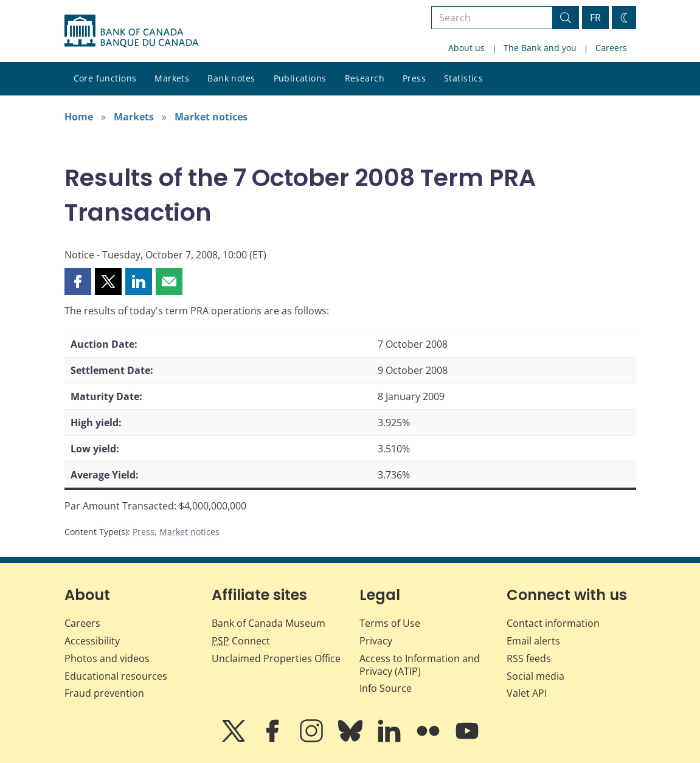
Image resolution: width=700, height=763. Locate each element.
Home (78, 116)
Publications (300, 78)
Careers (611, 48)
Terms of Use (389, 623)
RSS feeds (529, 658)
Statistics (463, 78)
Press (414, 78)
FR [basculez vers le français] (595, 17)
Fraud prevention (104, 693)
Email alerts (533, 640)
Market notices (211, 116)
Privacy (375, 640)
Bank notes (231, 78)
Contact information (553, 623)
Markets (171, 78)
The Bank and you (540, 48)
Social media (535, 676)
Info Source (385, 688)
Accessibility (92, 640)
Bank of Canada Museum (268, 623)
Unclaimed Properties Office (276, 658)
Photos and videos (107, 658)
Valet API (527, 693)
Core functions (105, 78)
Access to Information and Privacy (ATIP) (419, 665)
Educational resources (115, 676)
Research (364, 78)
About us (466, 48)
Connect (241, 640)
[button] (77, 281)
